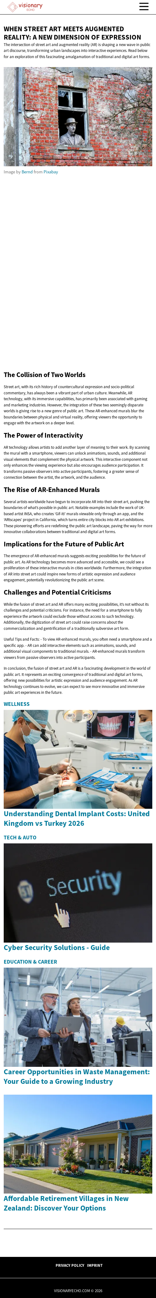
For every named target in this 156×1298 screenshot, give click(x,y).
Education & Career (30, 961)
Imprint (95, 1265)
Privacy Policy (70, 1265)
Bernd (27, 172)
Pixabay (51, 172)
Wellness (17, 704)
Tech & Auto (20, 837)
